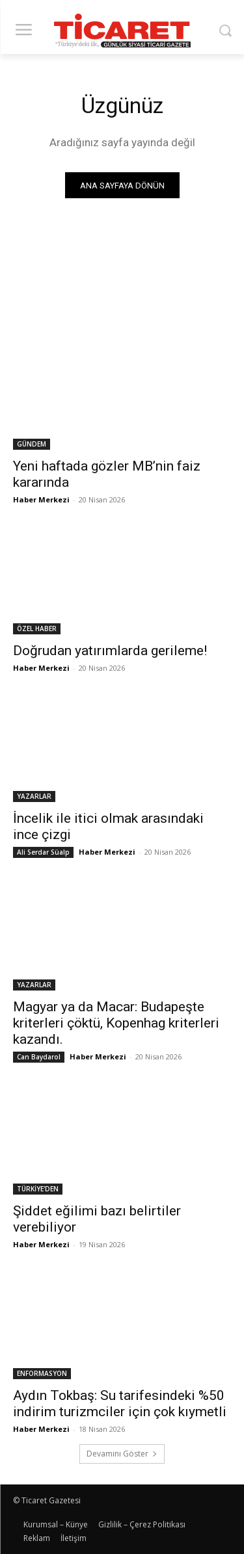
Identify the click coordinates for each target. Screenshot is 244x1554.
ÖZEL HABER (37, 628)
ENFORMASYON (42, 1373)
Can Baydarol (39, 1056)
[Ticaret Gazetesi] (122, 30)
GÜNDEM (31, 443)
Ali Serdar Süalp (43, 852)
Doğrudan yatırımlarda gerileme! (110, 650)
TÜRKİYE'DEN (38, 1188)
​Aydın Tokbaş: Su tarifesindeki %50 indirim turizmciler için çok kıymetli (119, 1403)
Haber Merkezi (41, 499)
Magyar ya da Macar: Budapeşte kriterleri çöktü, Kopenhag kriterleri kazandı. (116, 1023)
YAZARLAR (34, 796)
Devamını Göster (122, 1453)
